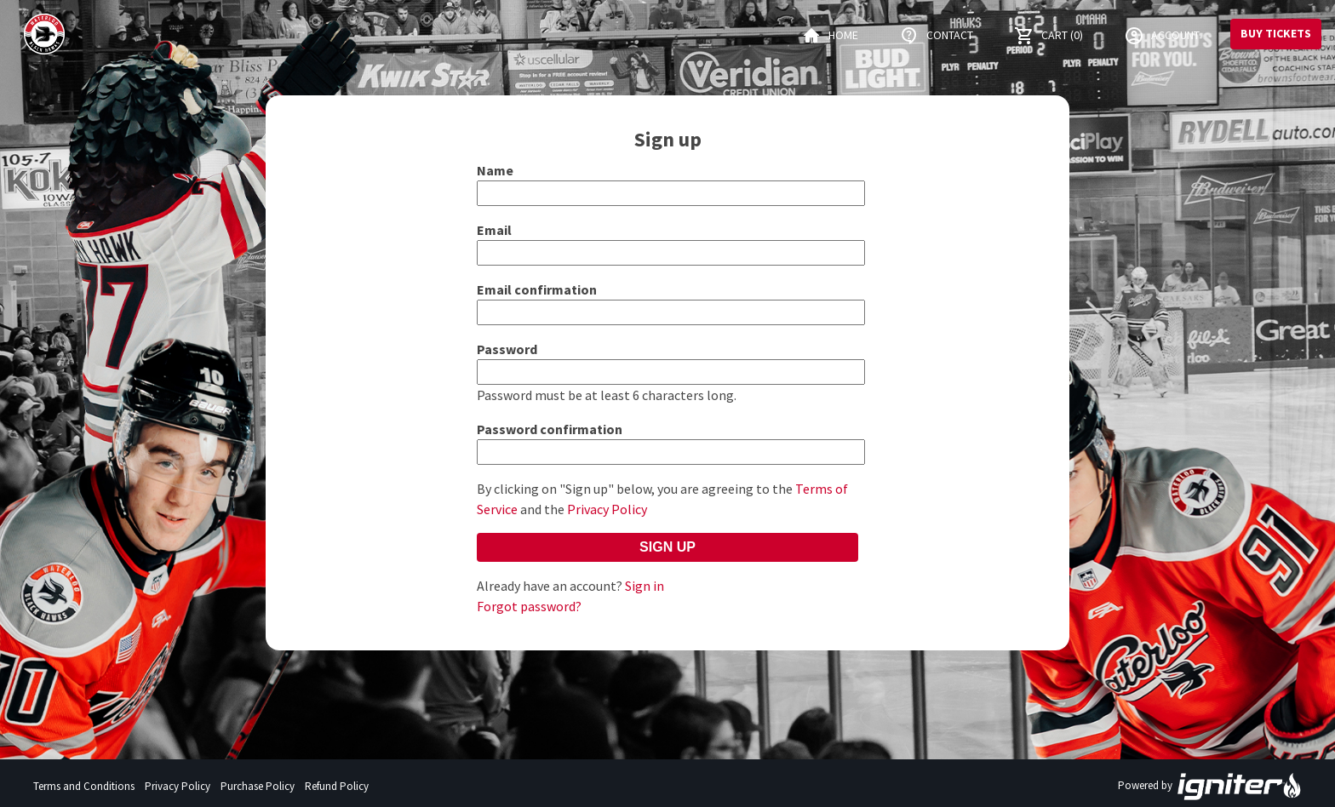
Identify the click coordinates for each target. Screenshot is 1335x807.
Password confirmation (549, 429)
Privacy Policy (607, 509)
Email (494, 229)
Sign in (644, 585)
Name (495, 170)
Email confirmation (537, 289)
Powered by (1210, 786)
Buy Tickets (1275, 33)
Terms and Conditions (84, 786)
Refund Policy (337, 786)
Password (507, 349)
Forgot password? (529, 606)
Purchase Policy (258, 786)
